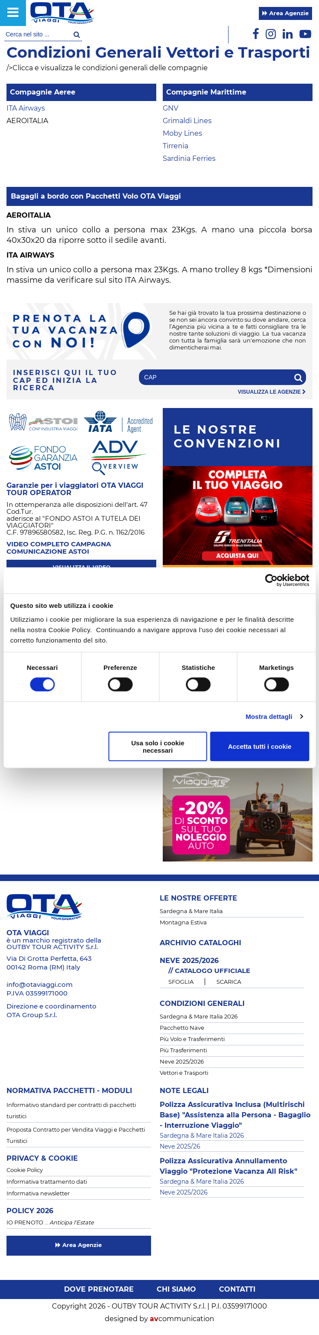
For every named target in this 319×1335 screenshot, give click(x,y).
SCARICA (228, 982)
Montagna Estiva (183, 923)
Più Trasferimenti (183, 1051)
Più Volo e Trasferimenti (192, 1039)
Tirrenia (175, 146)
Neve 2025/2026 (182, 1062)
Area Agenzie (285, 13)
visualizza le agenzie (272, 392)
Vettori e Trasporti (184, 1073)
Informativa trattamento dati (46, 1182)
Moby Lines (182, 133)
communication (182, 1318)
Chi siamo (176, 1289)
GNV (170, 108)
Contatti (237, 1289)
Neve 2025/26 (180, 1147)
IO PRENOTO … (50, 1223)
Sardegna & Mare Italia (191, 911)
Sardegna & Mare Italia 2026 (199, 1017)
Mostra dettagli (268, 716)
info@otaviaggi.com (39, 985)
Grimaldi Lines (187, 121)
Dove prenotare (99, 1289)
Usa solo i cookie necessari (157, 746)
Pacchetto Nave (182, 1028)
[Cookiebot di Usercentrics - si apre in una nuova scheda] (271, 580)
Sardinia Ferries (189, 158)
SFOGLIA (180, 982)
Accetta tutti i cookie (260, 746)
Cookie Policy (24, 1170)
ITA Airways (25, 108)
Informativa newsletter (38, 1194)
